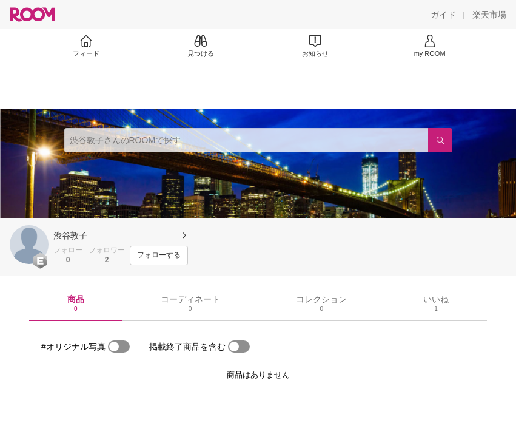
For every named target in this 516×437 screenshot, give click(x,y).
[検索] (440, 140)
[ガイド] (443, 14)
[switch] (119, 346)
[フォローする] (159, 255)
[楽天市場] (489, 14)
